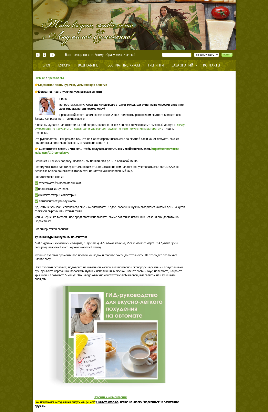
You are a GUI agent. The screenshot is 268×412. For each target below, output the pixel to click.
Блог (47, 65)
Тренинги (156, 65)
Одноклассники (45, 55)
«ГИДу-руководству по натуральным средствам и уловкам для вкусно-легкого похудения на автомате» (110, 127)
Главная (40, 78)
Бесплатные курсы (124, 65)
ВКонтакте (38, 55)
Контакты (211, 65)
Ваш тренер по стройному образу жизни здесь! (100, 54)
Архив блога (56, 78)
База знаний (182, 65)
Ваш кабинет (89, 65)
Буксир (64, 65)
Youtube (52, 55)
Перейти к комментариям (110, 397)
